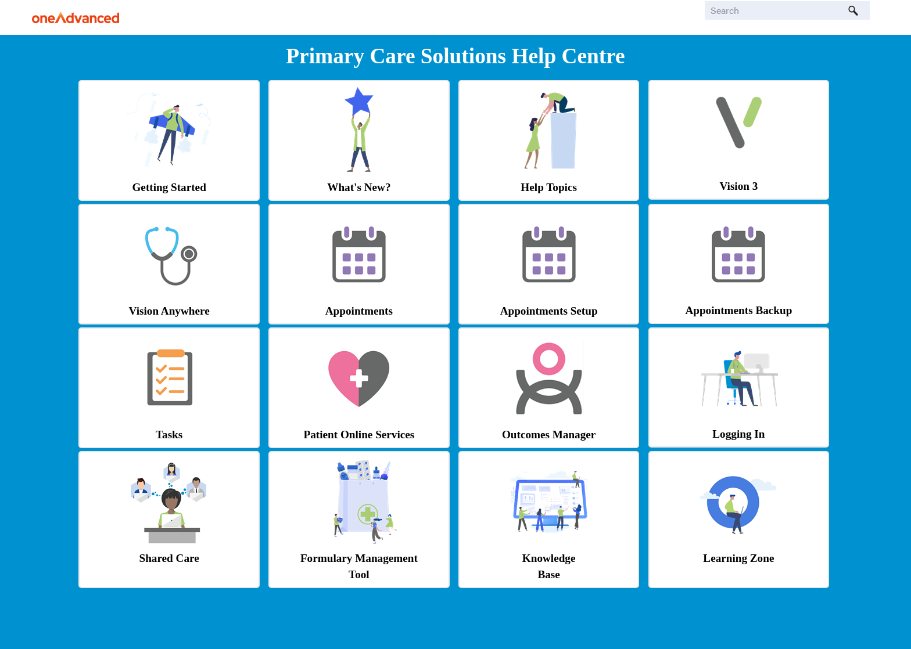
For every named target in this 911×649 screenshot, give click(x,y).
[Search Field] (787, 10)
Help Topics (549, 187)
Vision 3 (738, 186)
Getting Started (169, 187)
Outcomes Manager (549, 434)
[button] (853, 10)
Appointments (359, 311)
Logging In (738, 434)
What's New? (358, 187)
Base (548, 574)
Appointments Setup (549, 311)
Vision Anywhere (169, 311)
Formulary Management (359, 558)
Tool (359, 574)
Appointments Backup (738, 310)
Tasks (169, 434)
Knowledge (549, 558)
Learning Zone (738, 558)
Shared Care (169, 558)
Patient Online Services (358, 434)
